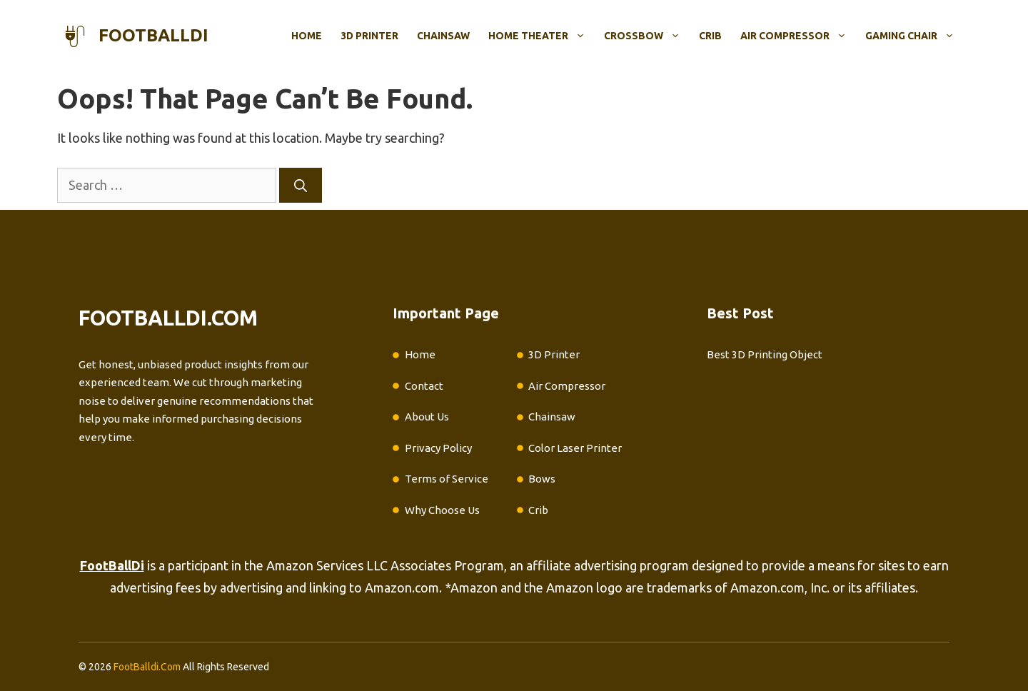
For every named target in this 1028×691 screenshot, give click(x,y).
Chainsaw (443, 35)
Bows (541, 479)
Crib (710, 35)
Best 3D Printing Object (764, 354)
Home (306, 35)
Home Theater (541, 35)
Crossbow (647, 35)
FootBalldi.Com (147, 666)
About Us (427, 416)
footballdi (153, 35)
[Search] (300, 185)
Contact (424, 386)
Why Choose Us (442, 510)
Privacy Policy (438, 448)
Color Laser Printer (575, 448)
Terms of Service (446, 479)
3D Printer (369, 35)
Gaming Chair (914, 35)
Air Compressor (798, 35)
